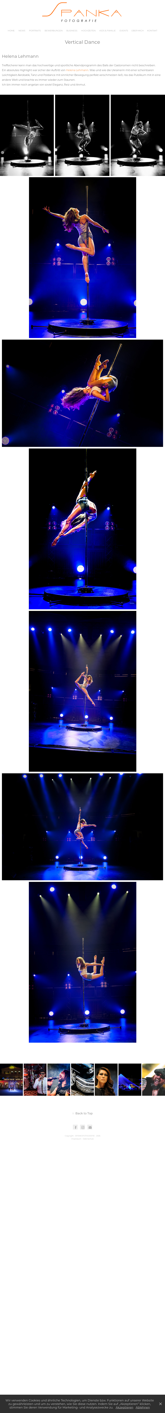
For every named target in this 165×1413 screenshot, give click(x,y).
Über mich (137, 30)
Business (71, 30)
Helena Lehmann (77, 70)
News (22, 30)
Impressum (76, 1139)
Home (11, 30)
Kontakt (152, 30)
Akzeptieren (124, 1407)
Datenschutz (88, 1139)
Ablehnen (143, 1407)
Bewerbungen (54, 30)
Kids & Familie (107, 30)
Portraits (35, 30)
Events (124, 30)
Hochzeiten (88, 30)
